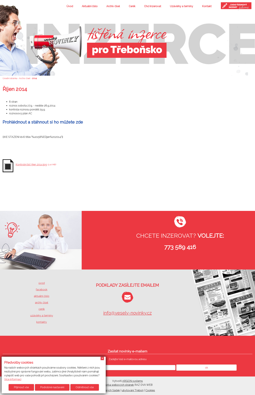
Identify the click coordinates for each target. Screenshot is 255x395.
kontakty (41, 322)
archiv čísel (41, 302)
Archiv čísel (113, 6)
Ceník (132, 6)
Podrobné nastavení (52, 387)
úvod (42, 283)
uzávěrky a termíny (41, 315)
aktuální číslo (41, 296)
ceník (42, 309)
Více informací (12, 379)
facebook (41, 289)
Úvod (70, 6)
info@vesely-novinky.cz (127, 313)
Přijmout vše (21, 387)
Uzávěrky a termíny (181, 6)
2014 (34, 78)
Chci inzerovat (152, 6)
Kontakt (207, 6)
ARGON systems (132, 380)
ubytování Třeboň (132, 390)
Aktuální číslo (90, 6)
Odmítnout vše (85, 387)
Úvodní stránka (10, 78)
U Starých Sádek (110, 390)
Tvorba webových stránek (118, 384)
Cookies (150, 390)
